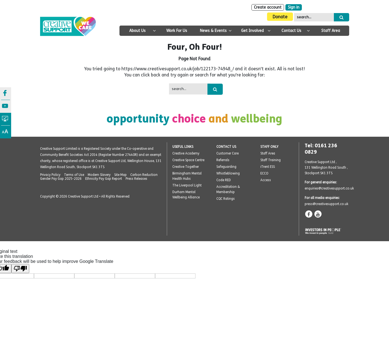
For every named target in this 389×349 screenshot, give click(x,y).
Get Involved (252, 30)
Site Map (120, 175)
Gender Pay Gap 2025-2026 (61, 179)
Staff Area (330, 30)
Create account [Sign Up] (268, 7)
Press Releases (136, 179)
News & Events (213, 30)
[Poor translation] (20, 268)
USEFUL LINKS (182, 147)
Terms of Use (74, 175)
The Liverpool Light (187, 185)
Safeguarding (226, 167)
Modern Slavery (99, 175)
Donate (280, 16)
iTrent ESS (267, 167)
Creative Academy (185, 153)
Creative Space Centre (188, 160)
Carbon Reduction (144, 175)
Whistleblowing (228, 173)
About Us (137, 30)
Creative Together (185, 167)
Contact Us (291, 30)
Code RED (223, 180)
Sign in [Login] (293, 7)
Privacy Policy (50, 175)
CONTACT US (226, 147)
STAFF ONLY (269, 147)
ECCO (264, 173)
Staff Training (270, 160)
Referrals (222, 160)
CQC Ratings (225, 199)
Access (265, 180)
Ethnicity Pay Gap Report (103, 179)
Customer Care (227, 153)
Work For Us (176, 30)
